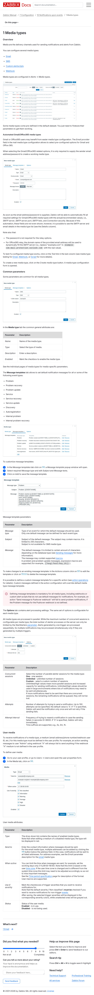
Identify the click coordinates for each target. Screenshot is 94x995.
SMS (8, 61)
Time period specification (40, 876)
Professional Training (81, 975)
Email (8, 56)
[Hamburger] (88, 5)
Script (33, 257)
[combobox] (58, 5)
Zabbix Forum (78, 980)
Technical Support (57, 975)
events (65, 892)
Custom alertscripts (15, 66)
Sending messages (64, 553)
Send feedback (11, 981)
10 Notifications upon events (50, 15)
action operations (80, 580)
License (50, 991)
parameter (32, 625)
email (41, 857)
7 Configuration (27, 15)
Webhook (10, 71)
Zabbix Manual (9, 15)
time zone (30, 868)
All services (54, 980)
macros (59, 558)
